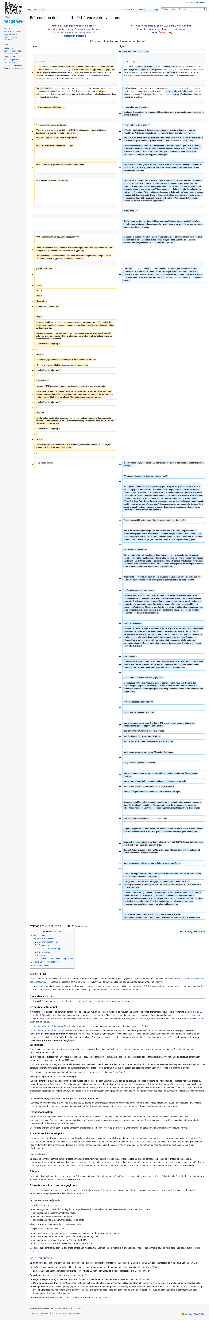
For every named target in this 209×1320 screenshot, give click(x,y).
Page (29, 9)
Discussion (39, 9)
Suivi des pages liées (12, 51)
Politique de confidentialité (38, 1313)
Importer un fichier (11, 54)
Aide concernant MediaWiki (10, 38)
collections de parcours (76, 1193)
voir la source (89, 26)
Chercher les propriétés (13, 68)
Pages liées (8, 48)
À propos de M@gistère (58, 1313)
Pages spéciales (10, 57)
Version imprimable (11, 59)
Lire (123, 9)
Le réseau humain (41, 1258)
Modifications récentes (13, 32)
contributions (93, 29)
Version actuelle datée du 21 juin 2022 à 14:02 (153, 26)
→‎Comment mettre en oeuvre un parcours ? (74, 32)
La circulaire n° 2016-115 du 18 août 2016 (49, 1026)
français (192, 3)
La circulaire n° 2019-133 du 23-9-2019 (48, 1030)
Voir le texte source (135, 9)
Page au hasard (10, 34)
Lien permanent (10, 62)
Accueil (7, 29)
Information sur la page (13, 65)
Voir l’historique (152, 9)
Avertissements (74, 1313)
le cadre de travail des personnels (45, 1179)
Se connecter (201, 3)
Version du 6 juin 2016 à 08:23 (66, 26)
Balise (154, 32)
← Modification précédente (74, 36)
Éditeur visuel (165, 32)
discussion (80, 29)
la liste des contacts (101, 1297)
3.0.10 (202, 931)
